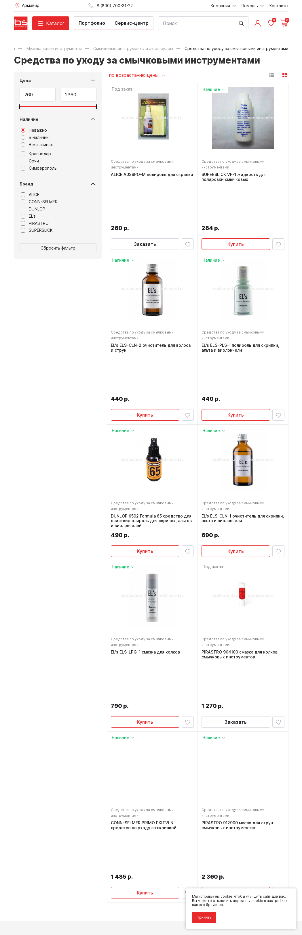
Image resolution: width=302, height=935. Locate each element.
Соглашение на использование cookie (47, 913)
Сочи (30, 161)
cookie (225, 895)
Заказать (145, 205)
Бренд (26, 183)
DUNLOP (33, 209)
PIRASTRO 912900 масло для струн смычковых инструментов (238, 714)
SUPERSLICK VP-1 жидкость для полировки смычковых (234, 178)
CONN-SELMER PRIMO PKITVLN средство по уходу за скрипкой (144, 714)
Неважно (34, 130)
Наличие (29, 119)
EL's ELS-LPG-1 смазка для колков (146, 579)
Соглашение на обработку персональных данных (57, 909)
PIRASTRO (35, 223)
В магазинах (37, 144)
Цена (25, 80)
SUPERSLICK (37, 230)
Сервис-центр (132, 23)
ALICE (30, 194)
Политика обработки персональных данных (52, 905)
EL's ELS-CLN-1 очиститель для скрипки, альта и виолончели (234, 444)
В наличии (35, 137)
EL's (28, 216)
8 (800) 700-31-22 (177, 801)
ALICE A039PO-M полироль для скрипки (144, 178)
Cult (85, 922)
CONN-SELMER (39, 202)
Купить (235, 205)
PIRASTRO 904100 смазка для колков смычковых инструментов (240, 581)
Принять (202, 915)
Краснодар (36, 154)
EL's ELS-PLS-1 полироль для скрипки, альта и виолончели (241, 310)
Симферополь (39, 168)
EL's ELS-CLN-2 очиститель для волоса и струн (151, 310)
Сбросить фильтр (58, 248)
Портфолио (92, 23)
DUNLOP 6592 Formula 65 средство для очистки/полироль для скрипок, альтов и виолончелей (152, 446)
